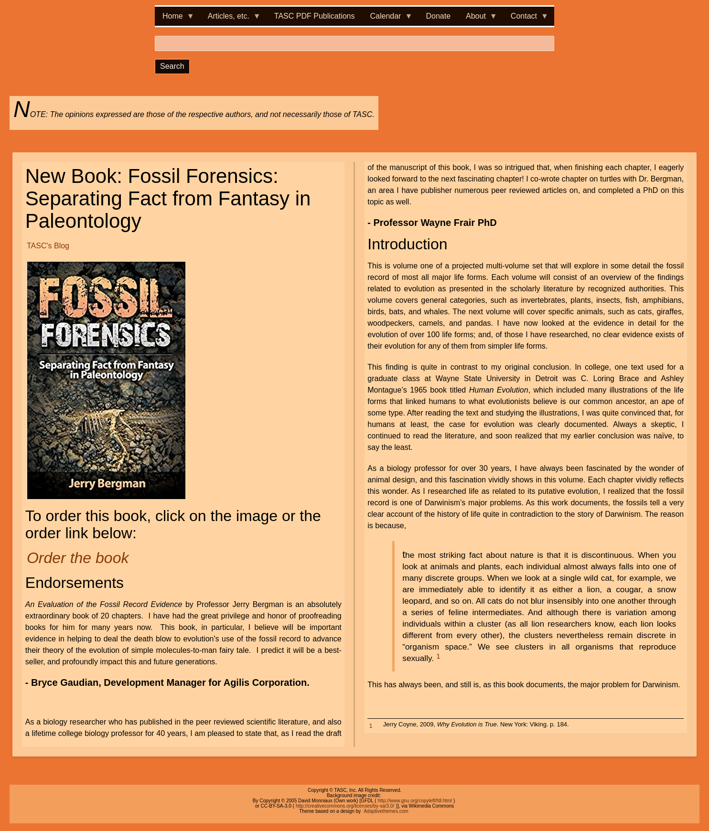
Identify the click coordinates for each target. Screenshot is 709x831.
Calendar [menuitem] (388, 19)
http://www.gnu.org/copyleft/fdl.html (415, 800)
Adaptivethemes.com (386, 811)
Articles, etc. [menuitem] (230, 19)
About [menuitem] (477, 19)
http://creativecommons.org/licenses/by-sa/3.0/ (345, 806)
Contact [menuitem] (525, 19)
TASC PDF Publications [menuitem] (314, 16)
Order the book (78, 557)
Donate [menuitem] (438, 16)
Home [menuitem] (174, 19)
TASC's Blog (48, 246)
